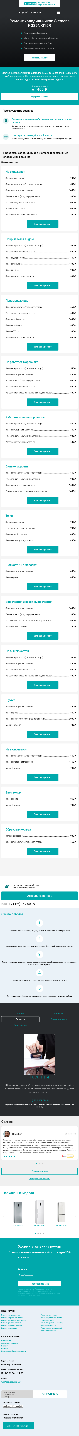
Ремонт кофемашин (9, 1328)
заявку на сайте (64, 931)
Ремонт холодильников (10, 1315)
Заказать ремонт (39, 58)
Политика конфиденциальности (13, 1351)
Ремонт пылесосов (48, 1325)
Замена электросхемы (17, 626)
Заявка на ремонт (42, 224)
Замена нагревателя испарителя (21, 214)
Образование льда (18, 829)
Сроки (20, 1013)
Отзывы (4, 1348)
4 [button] (43, 1233)
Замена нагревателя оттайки (20, 276)
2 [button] (40, 1163)
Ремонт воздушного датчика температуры (26, 491)
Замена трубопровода (16, 534)
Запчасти (58, 1013)
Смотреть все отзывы (39, 1178)
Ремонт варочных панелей (11, 1325)
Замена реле (12, 577)
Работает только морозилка (25, 417)
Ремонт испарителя (15, 208)
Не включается (16, 749)
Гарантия (20, 1019)
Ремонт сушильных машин (51, 1318)
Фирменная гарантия (9, 1343)
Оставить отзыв (40, 1171)
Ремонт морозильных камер (52, 1323)
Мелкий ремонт (13, 725)
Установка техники (48, 1331)
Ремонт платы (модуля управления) (23, 196)
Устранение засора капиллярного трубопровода (29, 392)
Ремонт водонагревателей (51, 1328)
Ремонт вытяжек (47, 1320)
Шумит (10, 700)
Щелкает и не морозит (21, 565)
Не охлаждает (15, 171)
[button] (4, 1216)
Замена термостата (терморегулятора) (24, 184)
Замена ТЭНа (12, 270)
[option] (39, 1143)
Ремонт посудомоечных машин (13, 1320)
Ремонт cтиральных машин (12, 1318)
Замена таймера (14, 264)
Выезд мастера (59, 1019)
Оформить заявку (39, 96)
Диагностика (20, 1025)
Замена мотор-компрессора (19, 190)
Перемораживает (18, 300)
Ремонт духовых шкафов (11, 1323)
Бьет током (13, 792)
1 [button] (37, 1163)
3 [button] (43, 1163)
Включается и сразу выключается (29, 602)
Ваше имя (23, 1257)
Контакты (5, 1346)
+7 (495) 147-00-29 (30, 12)
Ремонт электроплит (49, 1315)
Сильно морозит (17, 466)
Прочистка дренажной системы (21, 528)
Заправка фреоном (15, 178)
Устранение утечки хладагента (20, 202)
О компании (6, 1341)
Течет (9, 515)
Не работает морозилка (22, 362)
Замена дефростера (15, 258)
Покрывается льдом (20, 239)
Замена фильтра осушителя (19, 540)
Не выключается (17, 651)
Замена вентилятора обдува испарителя (25, 719)
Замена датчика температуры (20, 485)
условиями (34, 1295)
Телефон (22, 1269)
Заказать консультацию (18, 1426)
